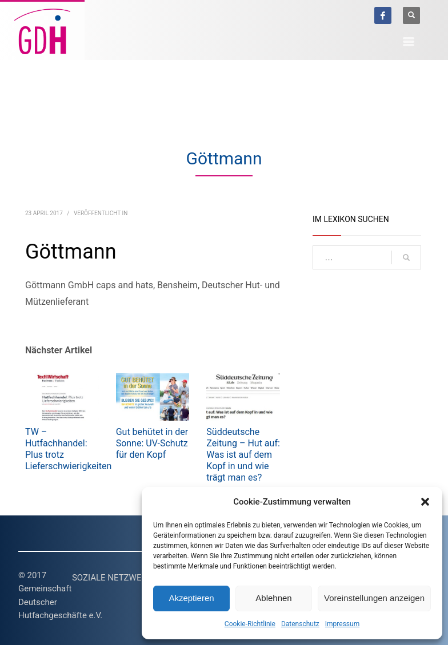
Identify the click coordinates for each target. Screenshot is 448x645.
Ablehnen (273, 598)
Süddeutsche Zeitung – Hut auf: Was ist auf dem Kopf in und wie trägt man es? (243, 454)
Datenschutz (300, 624)
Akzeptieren (191, 598)
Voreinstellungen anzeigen (374, 598)
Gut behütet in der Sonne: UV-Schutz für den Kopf (152, 443)
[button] (425, 501)
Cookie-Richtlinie (250, 624)
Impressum (342, 624)
